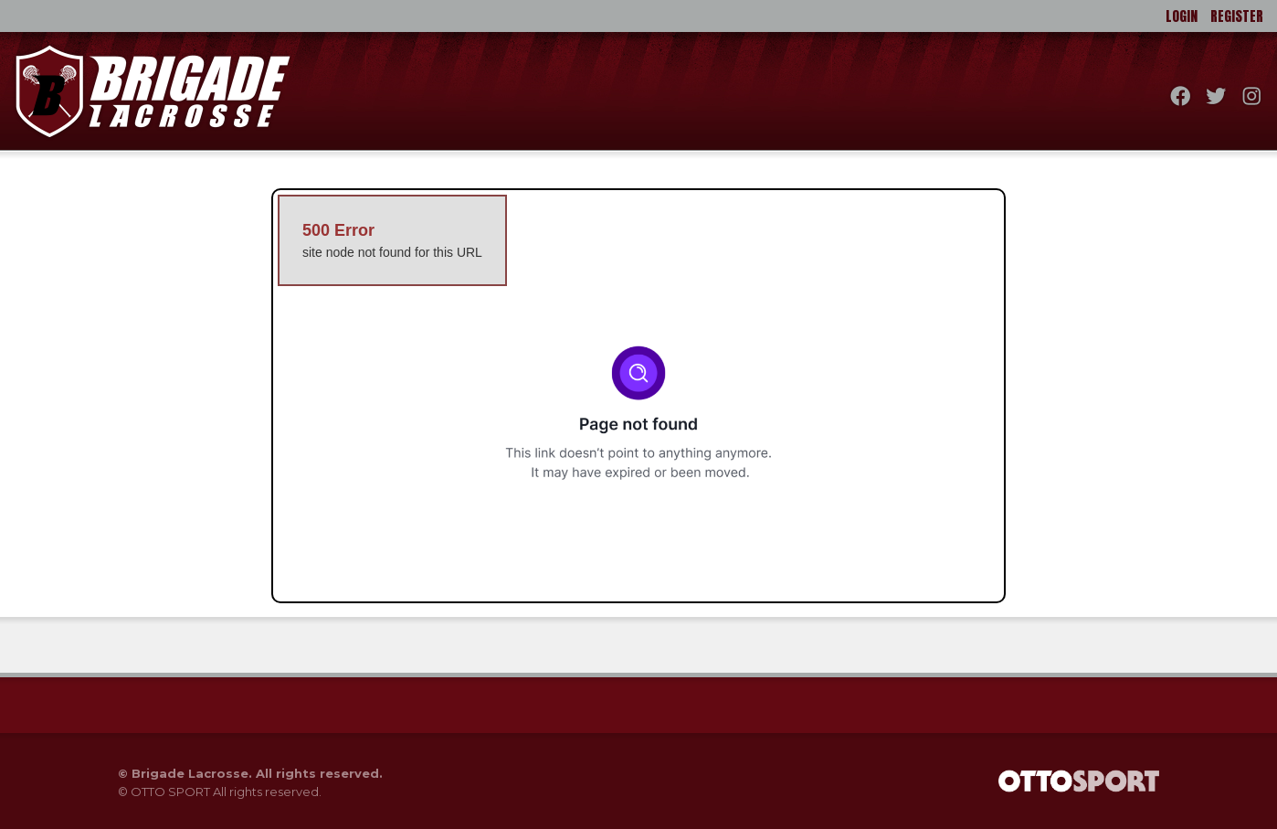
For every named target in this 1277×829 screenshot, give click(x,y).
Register (1236, 16)
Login (1182, 16)
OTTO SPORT (170, 791)
